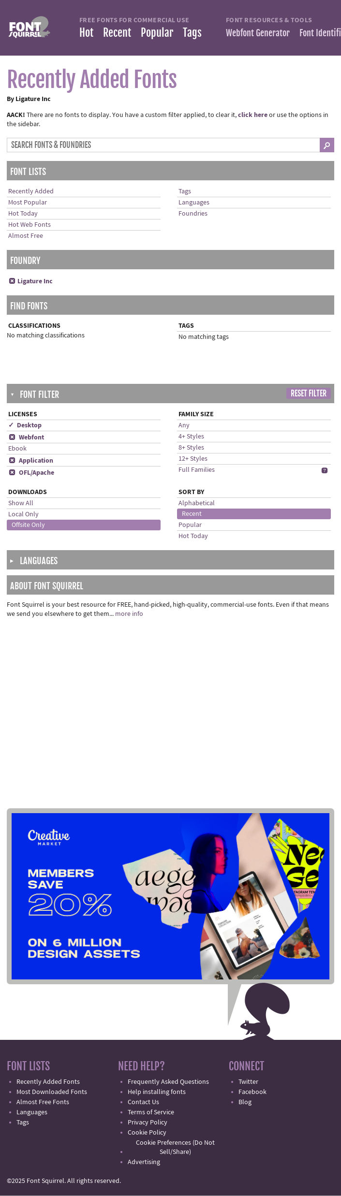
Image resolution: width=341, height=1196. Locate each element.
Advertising (144, 1162)
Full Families (196, 470)
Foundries (193, 213)
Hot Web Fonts (29, 224)
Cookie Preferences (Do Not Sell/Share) (175, 1147)
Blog (245, 1102)
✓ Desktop (25, 425)
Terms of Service (151, 1112)
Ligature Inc (30, 281)
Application (30, 461)
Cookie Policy (147, 1132)
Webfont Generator (258, 33)
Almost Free (25, 236)
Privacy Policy (147, 1122)
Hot (86, 32)
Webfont (26, 437)
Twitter (248, 1082)
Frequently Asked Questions (168, 1082)
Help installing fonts (157, 1092)
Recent (117, 32)
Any (184, 425)
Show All (20, 503)
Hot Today (23, 213)
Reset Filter (308, 393)
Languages (193, 202)
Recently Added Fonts (48, 1082)
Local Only (23, 514)
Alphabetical (196, 503)
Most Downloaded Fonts (51, 1092)
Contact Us (143, 1102)
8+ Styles (191, 447)
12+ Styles (193, 458)
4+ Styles (191, 436)
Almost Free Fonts (42, 1102)
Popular (157, 32)
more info (129, 614)
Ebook (17, 448)
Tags (192, 32)
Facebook (252, 1092)
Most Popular (27, 202)
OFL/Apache (31, 473)
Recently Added (31, 191)
